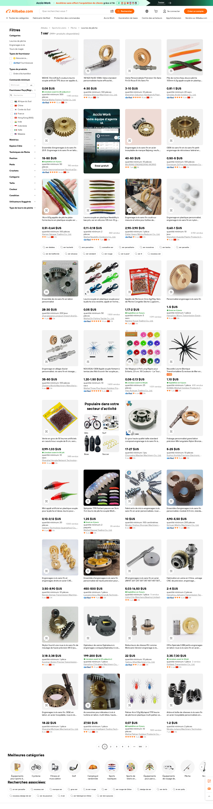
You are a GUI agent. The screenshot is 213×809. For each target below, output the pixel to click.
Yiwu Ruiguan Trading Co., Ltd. (139, 390)
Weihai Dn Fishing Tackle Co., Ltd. (99, 318)
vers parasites (86, 247)
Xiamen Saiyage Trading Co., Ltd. (56, 234)
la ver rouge (89, 789)
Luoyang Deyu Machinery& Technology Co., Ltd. (102, 595)
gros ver (73, 789)
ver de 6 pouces (105, 796)
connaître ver (106, 247)
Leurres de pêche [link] (89, 28)
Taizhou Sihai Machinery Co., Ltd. (140, 662)
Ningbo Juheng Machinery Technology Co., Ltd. (185, 729)
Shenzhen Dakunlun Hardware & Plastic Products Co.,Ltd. (143, 95)
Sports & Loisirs (59, 28)
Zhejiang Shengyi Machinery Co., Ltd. (100, 95)
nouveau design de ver (20, 796)
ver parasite (182, 247)
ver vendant (89, 254)
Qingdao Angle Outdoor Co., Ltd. (181, 95)
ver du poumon (44, 796)
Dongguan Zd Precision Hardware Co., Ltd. (185, 164)
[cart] (156, 11)
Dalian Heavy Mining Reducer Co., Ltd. (142, 234)
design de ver (144, 789)
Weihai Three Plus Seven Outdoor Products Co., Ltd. (102, 388)
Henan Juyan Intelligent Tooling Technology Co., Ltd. (102, 729)
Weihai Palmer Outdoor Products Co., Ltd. (143, 734)
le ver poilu (179, 789)
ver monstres (147, 247)
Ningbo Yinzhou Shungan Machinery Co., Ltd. (143, 525)
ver (104, 789)
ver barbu (164, 247)
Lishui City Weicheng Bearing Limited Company (143, 597)
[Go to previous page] (98, 746)
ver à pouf (123, 254)
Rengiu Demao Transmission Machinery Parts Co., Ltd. (60, 595)
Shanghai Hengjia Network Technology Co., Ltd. (60, 460)
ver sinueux (71, 254)
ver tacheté (66, 247)
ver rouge (106, 254)
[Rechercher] (124, 11)
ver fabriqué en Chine (81, 796)
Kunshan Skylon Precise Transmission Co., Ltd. (60, 662)
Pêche (74, 28)
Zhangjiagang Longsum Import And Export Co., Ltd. (60, 316)
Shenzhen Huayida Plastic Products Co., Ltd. (185, 237)
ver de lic (162, 789)
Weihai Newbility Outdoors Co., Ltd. (100, 237)
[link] (209, 781)
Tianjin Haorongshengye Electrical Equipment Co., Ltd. (60, 169)
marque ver (56, 789)
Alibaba (44, 28)
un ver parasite (17, 789)
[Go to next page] (146, 746)
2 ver (61, 796)
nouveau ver (154, 254)
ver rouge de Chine (122, 789)
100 (140, 747)
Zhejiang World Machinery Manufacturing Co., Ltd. (60, 385)
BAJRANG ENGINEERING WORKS (140, 164)
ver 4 (138, 254)
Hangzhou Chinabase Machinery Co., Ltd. (102, 664)
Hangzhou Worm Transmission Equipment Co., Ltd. (185, 315)
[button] (112, 11)
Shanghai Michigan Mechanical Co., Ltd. (60, 729)
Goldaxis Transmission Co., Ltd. (181, 664)
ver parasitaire (126, 247)
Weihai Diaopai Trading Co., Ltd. (98, 530)
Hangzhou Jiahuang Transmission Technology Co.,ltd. (185, 595)
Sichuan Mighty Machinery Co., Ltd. (183, 525)
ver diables (49, 247)
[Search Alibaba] (75, 11)
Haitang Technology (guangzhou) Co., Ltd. (60, 528)
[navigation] (22, 387)
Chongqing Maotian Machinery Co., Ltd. (143, 455)
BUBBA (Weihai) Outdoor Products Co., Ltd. (185, 388)
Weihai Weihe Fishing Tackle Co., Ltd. (59, 100)
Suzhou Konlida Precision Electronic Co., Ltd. (185, 455)
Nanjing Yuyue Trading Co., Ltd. (139, 321)
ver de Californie (51, 254)
